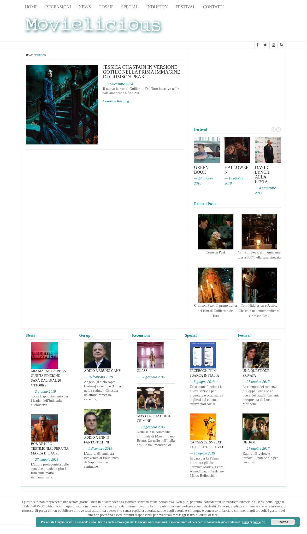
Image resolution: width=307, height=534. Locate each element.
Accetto (282, 522)
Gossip (106, 7)
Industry (157, 7)
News (85, 7)
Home (31, 7)
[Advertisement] (247, 27)
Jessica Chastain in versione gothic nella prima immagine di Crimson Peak (141, 71)
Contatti (213, 7)
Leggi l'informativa (253, 522)
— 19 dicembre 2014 (118, 84)
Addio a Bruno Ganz (102, 371)
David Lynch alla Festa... (263, 174)
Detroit (249, 442)
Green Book (201, 170)
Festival (185, 7)
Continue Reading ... (118, 101)
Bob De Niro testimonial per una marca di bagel (49, 448)
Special (130, 7)
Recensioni (58, 7)
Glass (142, 371)
